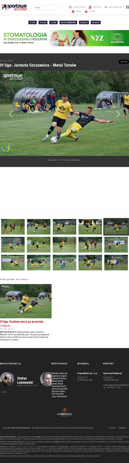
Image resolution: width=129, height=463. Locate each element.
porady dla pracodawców (82, 427)
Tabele (76, 11)
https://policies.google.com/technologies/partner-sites (62, 437)
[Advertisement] (50, 191)
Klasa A (83, 22)
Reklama (122, 427)
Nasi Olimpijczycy (114, 7)
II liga (32, 22)
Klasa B (95, 22)
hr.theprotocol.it (63, 427)
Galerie (90, 11)
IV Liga (43, 22)
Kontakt (112, 427)
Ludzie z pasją (77, 7)
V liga (53, 22)
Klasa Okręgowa (68, 22)
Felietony (95, 7)
